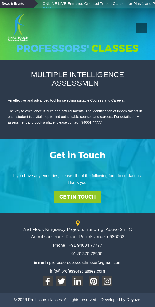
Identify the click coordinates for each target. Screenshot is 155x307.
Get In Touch (77, 197)
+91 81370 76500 (85, 253)
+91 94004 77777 (85, 245)
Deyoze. (133, 300)
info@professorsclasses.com (77, 271)
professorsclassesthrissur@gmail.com (84, 262)
